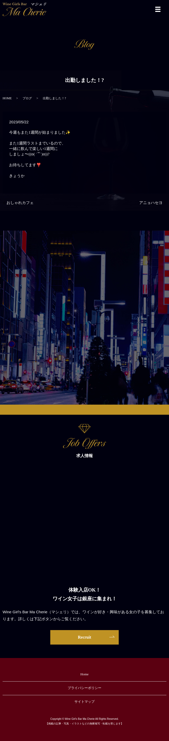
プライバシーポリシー (84, 688)
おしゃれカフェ (20, 203)
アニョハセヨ (151, 203)
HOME (7, 98)
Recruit (84, 637)
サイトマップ (84, 702)
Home (84, 674)
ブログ (27, 98)
